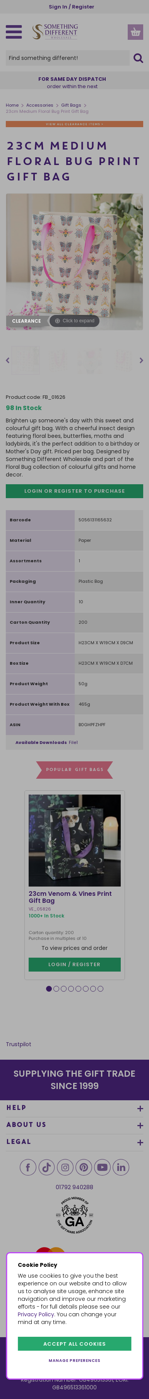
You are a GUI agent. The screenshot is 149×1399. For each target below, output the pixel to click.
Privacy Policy (36, 1314)
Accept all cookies (74, 1344)
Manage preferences (75, 1360)
